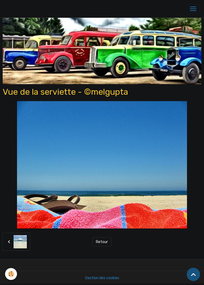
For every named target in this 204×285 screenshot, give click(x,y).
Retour (102, 242)
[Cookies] (11, 274)
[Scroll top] (193, 274)
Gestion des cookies (102, 278)
